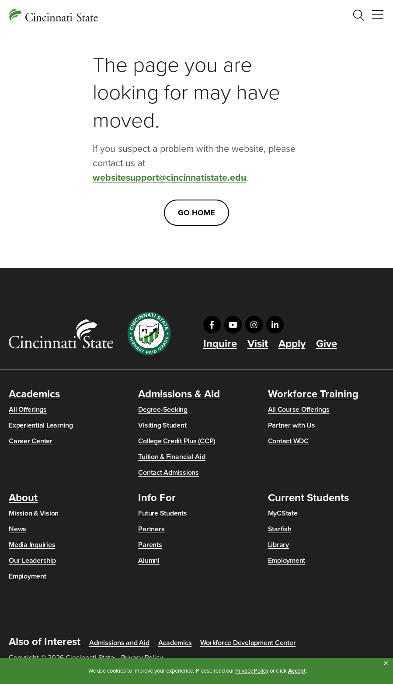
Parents (150, 544)
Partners (151, 529)
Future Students (162, 513)
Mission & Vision (34, 513)
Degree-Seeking (163, 409)
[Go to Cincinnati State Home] (61, 333)
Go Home (196, 212)
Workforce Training (313, 394)
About (23, 498)
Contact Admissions (168, 472)
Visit (257, 344)
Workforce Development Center (248, 642)
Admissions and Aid (119, 642)
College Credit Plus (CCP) (176, 441)
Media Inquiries (32, 544)
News (17, 529)
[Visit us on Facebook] (212, 324)
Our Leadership (32, 560)
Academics (34, 394)
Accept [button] (297, 670)
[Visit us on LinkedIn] (275, 324)
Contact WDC (288, 441)
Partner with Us (291, 425)
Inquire (220, 344)
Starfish (280, 529)
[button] (386, 663)
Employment (27, 576)
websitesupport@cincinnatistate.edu (169, 177)
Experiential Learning (41, 425)
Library (278, 544)
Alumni (149, 560)
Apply (292, 344)
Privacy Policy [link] (251, 670)
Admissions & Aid (179, 394)
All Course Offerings (299, 409)
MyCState (283, 513)
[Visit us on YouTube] (233, 324)
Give (326, 344)
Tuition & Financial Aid (171, 456)
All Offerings (28, 409)
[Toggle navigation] (377, 15)
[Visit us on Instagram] (254, 324)
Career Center (30, 441)
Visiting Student (162, 425)
